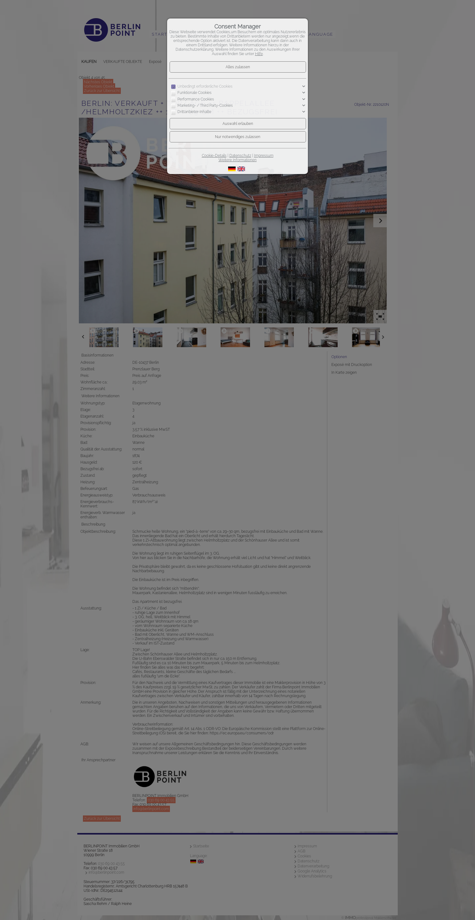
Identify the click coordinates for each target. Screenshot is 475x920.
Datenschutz (240, 155)
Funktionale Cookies (194, 92)
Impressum (263, 155)
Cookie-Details (214, 155)
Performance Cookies (195, 99)
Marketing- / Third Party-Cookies (205, 105)
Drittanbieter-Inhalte (194, 112)
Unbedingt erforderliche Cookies (204, 86)
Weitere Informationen (237, 160)
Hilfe (259, 54)
